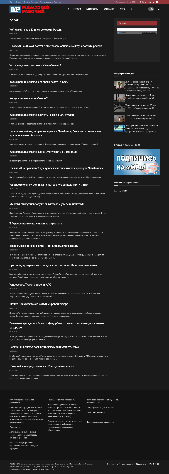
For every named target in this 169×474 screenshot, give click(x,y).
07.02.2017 (13, 332)
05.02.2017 (13, 351)
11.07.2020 (13, 50)
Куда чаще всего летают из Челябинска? (35, 65)
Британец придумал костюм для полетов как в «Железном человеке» (53, 265)
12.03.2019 (13, 102)
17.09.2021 (13, 34)
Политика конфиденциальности (100, 422)
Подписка (57, 2)
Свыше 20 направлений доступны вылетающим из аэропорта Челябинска (56, 168)
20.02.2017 (13, 289)
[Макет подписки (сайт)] (137, 162)
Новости (77, 9)
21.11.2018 (13, 139)
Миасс (11, 2)
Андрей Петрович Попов (35, 470)
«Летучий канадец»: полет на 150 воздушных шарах (41, 366)
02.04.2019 (13, 86)
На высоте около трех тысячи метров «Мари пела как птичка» (48, 184)
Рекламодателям (46, 2)
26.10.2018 (13, 156)
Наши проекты (92, 9)
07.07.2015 (13, 370)
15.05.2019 (13, 70)
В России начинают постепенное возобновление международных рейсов (55, 46)
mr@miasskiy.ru (98, 412)
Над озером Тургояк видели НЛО (30, 284)
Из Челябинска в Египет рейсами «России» (36, 29)
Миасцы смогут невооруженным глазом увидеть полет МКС (47, 204)
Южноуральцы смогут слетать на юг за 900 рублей (41, 114)
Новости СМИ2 (120, 191)
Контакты (34, 2)
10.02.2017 (13, 308)
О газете (19, 2)
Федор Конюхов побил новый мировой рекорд (38, 304)
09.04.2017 (13, 269)
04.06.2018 (13, 189)
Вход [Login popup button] (143, 2)
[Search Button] (159, 9)
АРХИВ (122, 9)
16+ (132, 9)
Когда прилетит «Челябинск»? (28, 98)
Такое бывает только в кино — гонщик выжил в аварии (44, 245)
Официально (109, 9)
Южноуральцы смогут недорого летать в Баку (38, 82)
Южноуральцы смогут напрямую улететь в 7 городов (43, 151)
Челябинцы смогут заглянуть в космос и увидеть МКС (44, 347)
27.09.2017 (13, 228)
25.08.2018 (13, 172)
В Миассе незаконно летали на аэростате (35, 223)
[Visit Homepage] (29, 9)
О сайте (27, 2)
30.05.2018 (13, 208)
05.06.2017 (13, 250)
